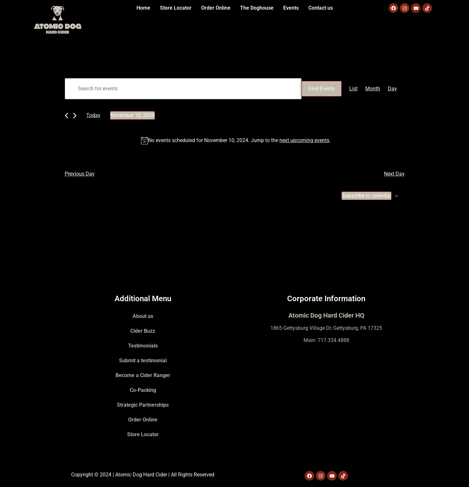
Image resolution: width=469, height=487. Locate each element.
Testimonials (143, 346)
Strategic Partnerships (143, 405)
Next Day (394, 174)
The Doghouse (257, 8)
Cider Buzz (142, 331)
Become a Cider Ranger (143, 375)
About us (143, 316)
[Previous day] (66, 116)
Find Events (321, 89)
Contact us (320, 8)
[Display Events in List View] (353, 88)
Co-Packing (143, 390)
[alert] (236, 140)
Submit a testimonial (143, 360)
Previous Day (80, 174)
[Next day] (75, 116)
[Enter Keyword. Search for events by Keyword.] (183, 88)
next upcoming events (304, 140)
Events (291, 8)
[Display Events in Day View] (392, 88)
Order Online (215, 8)
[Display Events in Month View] (372, 88)
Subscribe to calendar (366, 196)
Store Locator (176, 8)
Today (93, 115)
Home (143, 8)
